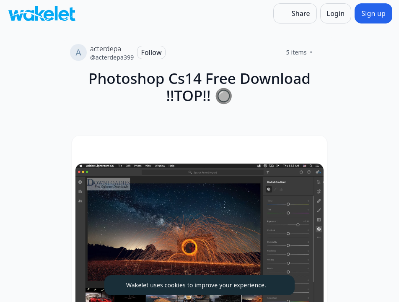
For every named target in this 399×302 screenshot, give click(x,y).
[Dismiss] (278, 285)
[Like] (322, 52)
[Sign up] (373, 13)
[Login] (336, 13)
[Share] (295, 13)
